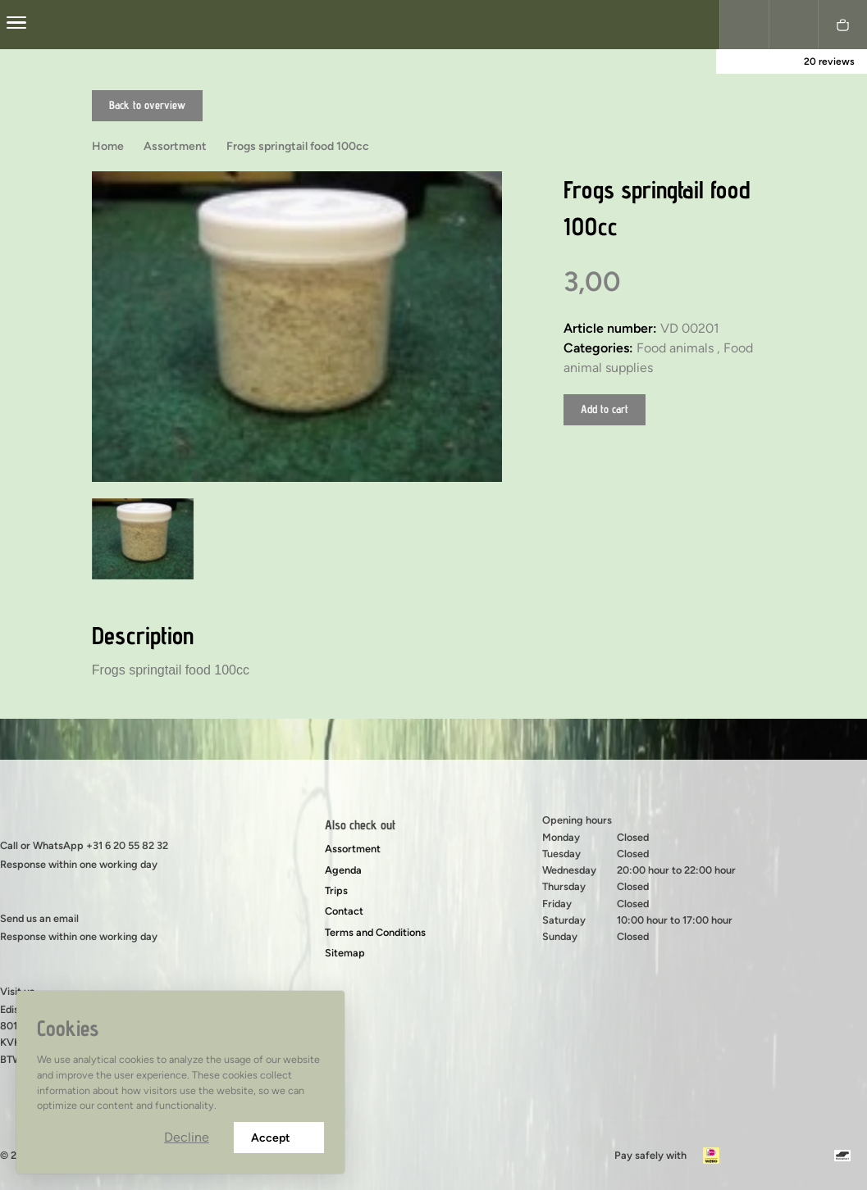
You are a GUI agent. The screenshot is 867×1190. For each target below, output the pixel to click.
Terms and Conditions (375, 932)
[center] (16, 25)
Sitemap (345, 953)
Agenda (343, 870)
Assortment (353, 849)
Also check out (360, 825)
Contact (344, 911)
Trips (336, 890)
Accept (279, 1138)
